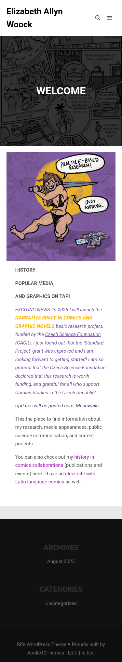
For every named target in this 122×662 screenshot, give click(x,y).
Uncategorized (60, 603)
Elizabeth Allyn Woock (35, 18)
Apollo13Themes (45, 653)
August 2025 (61, 561)
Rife (21, 644)
